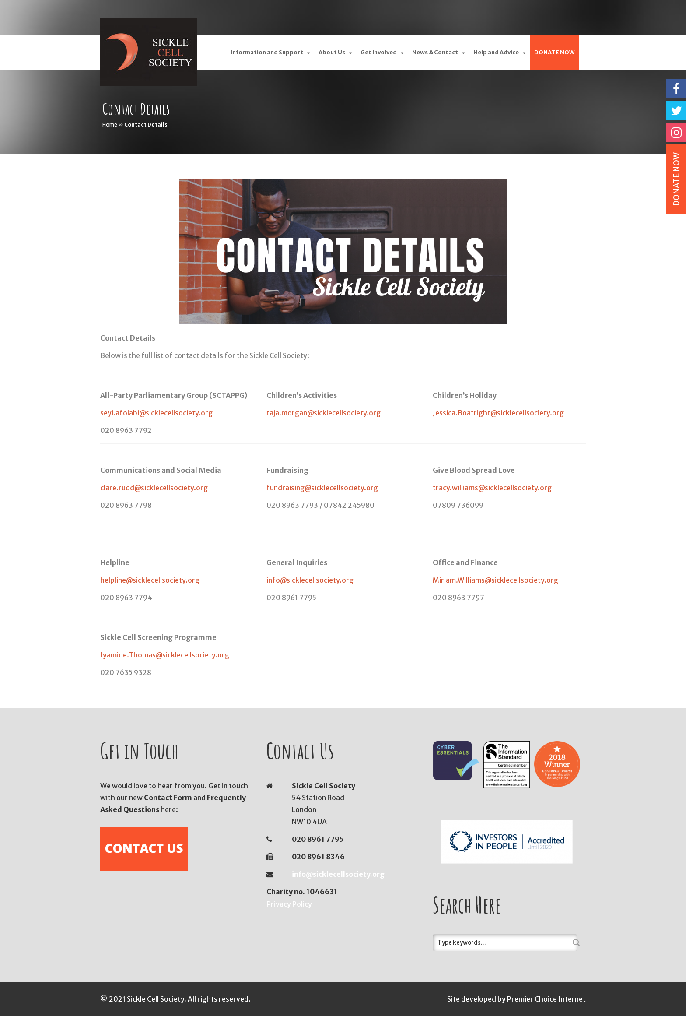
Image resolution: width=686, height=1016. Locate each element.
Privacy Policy (289, 904)
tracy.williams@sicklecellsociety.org (492, 487)
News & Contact (435, 52)
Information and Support (267, 52)
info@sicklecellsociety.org (310, 580)
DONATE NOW (554, 52)
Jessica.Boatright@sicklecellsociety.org (498, 412)
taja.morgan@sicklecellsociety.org (323, 412)
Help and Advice (496, 52)
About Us (331, 52)
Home (109, 124)
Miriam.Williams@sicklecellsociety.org (495, 580)
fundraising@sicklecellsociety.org (322, 487)
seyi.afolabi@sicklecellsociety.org (156, 412)
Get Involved (378, 52)
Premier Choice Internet (546, 999)
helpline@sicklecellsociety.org (150, 580)
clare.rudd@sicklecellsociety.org (154, 487)
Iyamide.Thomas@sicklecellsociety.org (164, 654)
